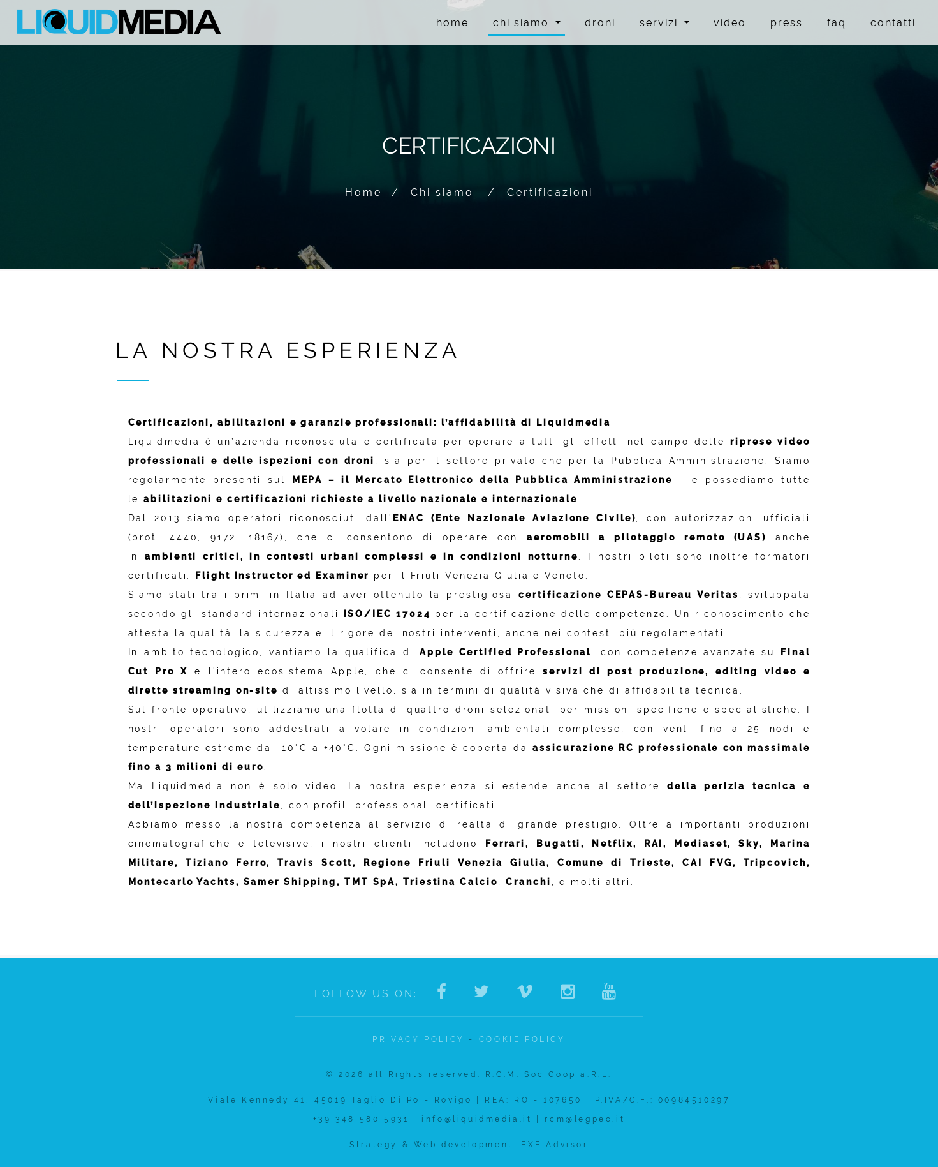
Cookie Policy (522, 1039)
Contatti (893, 23)
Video (730, 23)
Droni (600, 23)
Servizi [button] (664, 23)
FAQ (836, 23)
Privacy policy (418, 1039)
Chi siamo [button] (527, 23)
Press (786, 23)
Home (452, 23)
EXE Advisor (555, 1144)
